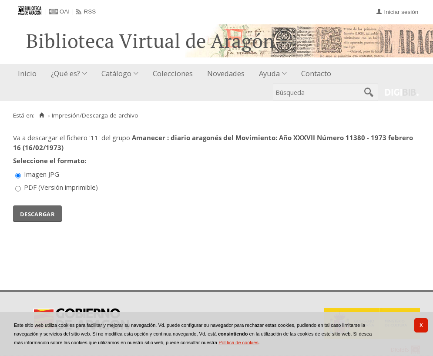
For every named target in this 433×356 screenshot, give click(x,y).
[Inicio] (41, 115)
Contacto (316, 73)
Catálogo (116, 73)
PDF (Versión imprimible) (61, 187)
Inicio (27, 73)
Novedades (226, 73)
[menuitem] (29, 74)
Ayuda (269, 73)
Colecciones (173, 73)
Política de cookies (238, 342)
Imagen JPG (41, 174)
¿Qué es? (65, 73)
